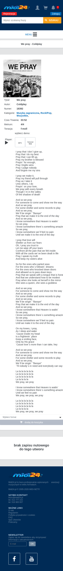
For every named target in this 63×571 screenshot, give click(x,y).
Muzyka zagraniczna (28, 113)
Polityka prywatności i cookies (21, 515)
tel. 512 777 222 (15, 500)
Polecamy (12, 522)
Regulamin (13, 513)
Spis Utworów (14, 520)
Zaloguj (56, 13)
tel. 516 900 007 (15, 502)
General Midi (30, 143)
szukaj (51, 20)
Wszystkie (22, 115)
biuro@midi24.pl (15, 497)
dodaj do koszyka (31, 422)
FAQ (10, 517)
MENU (31, 34)
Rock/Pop (45, 113)
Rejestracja (9, 13)
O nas (11, 510)
